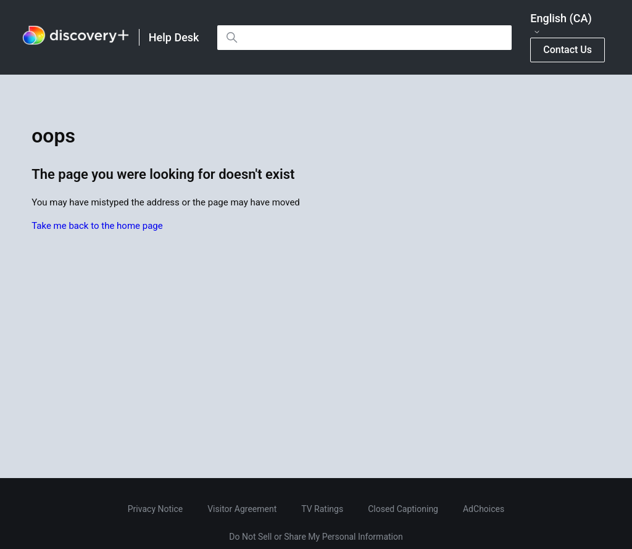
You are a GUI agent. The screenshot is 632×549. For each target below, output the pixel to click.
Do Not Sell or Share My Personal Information (315, 537)
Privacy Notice (155, 509)
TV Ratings (322, 509)
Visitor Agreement (241, 509)
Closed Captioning (403, 509)
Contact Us (567, 50)
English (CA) (561, 24)
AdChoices (483, 509)
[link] (75, 37)
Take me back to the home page (96, 225)
